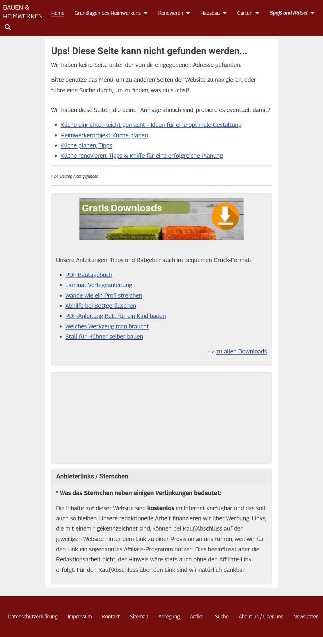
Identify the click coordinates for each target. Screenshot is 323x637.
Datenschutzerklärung (33, 616)
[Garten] (256, 13)
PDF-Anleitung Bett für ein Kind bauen (115, 315)
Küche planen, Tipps (86, 145)
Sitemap (139, 616)
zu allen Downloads (241, 351)
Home (57, 13)
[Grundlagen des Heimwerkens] (144, 13)
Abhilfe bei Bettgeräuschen (100, 305)
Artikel (197, 616)
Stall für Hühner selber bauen (104, 336)
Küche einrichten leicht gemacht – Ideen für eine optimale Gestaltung (151, 124)
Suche (222, 616)
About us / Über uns (261, 616)
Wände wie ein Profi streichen (103, 295)
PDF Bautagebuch (88, 274)
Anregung (169, 616)
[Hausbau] (223, 13)
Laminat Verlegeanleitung (98, 285)
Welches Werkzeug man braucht (107, 326)
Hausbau (210, 13)
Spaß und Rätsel (289, 13)
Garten (244, 13)
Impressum (80, 616)
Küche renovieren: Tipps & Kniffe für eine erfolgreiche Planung (142, 155)
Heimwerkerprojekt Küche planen (104, 135)
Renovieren (170, 13)
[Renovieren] (186, 13)
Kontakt (111, 616)
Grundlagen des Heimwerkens (108, 13)
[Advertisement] (161, 418)
